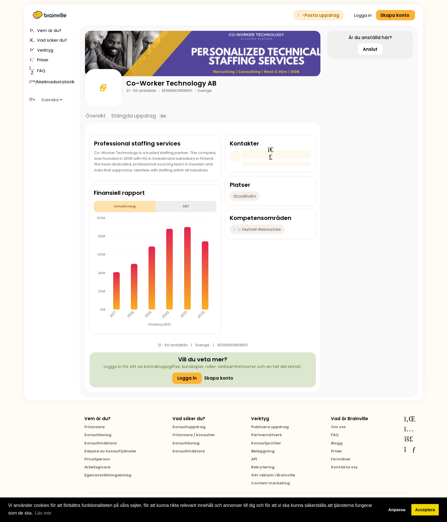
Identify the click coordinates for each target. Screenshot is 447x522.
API (254, 459)
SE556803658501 (177, 90)
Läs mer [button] (43, 513)
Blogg (337, 443)
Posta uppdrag (319, 15)
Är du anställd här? (370, 38)
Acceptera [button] (425, 509)
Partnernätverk (266, 435)
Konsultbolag (97, 435)
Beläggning (263, 451)
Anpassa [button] (396, 509)
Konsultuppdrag (189, 427)
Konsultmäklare (100, 443)
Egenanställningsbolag (107, 475)
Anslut (370, 49)
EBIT (186, 206)
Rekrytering (263, 467)
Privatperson (97, 459)
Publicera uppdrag (270, 427)
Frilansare (94, 427)
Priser (336, 451)
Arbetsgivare (97, 467)
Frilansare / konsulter (193, 435)
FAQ (335, 435)
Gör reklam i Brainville (273, 475)
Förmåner (341, 459)
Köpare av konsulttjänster (110, 451)
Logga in (360, 15)
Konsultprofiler (266, 443)
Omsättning (124, 206)
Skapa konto (218, 378)
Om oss (338, 427)
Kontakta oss (344, 467)
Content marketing (270, 483)
